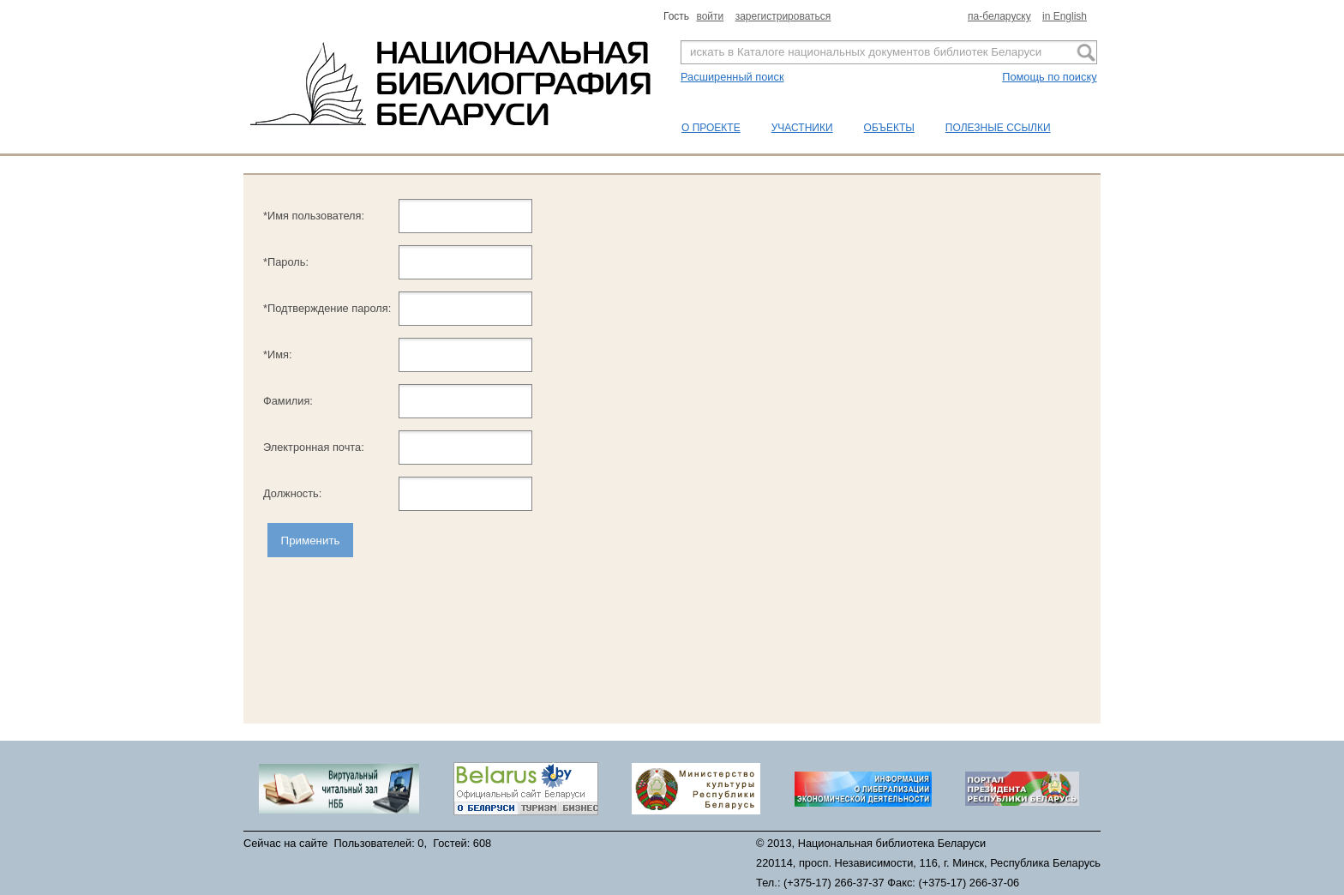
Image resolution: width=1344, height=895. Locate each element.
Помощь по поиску (1049, 76)
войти (709, 16)
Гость (677, 16)
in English (1064, 16)
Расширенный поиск (732, 76)
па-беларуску (999, 16)
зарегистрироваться (783, 16)
